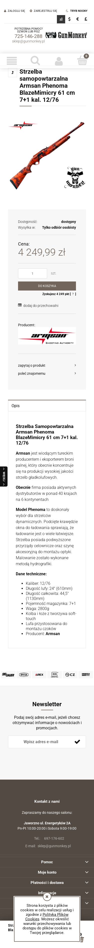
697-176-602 (47, 838)
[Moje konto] (59, 61)
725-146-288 (28, 36)
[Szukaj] (35, 60)
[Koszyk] (82, 60)
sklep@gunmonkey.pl (28, 41)
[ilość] (32, 273)
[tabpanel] (47, 530)
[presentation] (43, 756)
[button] (12, 61)
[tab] (47, 405)
